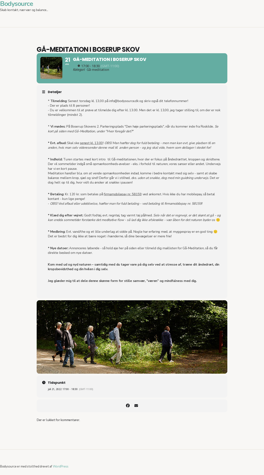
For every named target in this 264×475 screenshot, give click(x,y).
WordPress (60, 469)
